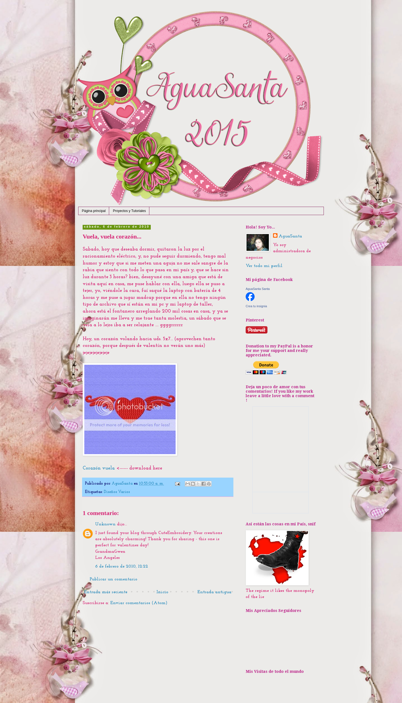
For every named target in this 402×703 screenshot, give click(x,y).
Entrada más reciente (105, 592)
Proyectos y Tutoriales (129, 211)
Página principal (94, 211)
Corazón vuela (99, 468)
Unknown (105, 524)
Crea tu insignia (256, 306)
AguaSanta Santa (258, 288)
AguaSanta (290, 236)
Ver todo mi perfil (264, 266)
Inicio (162, 592)
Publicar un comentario (113, 579)
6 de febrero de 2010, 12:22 (121, 566)
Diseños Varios (117, 492)
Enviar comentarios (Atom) (139, 603)
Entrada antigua (214, 592)
